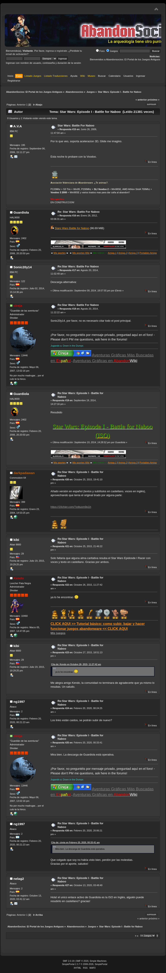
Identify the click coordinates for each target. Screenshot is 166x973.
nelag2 (18, 878)
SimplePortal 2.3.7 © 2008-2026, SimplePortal (84, 964)
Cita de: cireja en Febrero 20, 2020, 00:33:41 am (75, 842)
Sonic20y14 (22, 267)
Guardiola (21, 212)
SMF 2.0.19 (68, 961)
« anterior (141, 99)
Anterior (21, 104)
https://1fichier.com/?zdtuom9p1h (71, 506)
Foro (100, 51)
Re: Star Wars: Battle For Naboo (78, 211)
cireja (17, 305)
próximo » (154, 99)
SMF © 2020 (82, 961)
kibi (16, 540)
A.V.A (17, 126)
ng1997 (19, 701)
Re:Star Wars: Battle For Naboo (78, 266)
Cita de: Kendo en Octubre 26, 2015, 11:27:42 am (76, 664)
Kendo (18, 578)
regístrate (62, 51)
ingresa (50, 51)
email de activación (16, 54)
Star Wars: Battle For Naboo (75, 125)
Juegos (112, 51)
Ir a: (137, 936)
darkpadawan (24, 473)
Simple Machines (98, 961)
